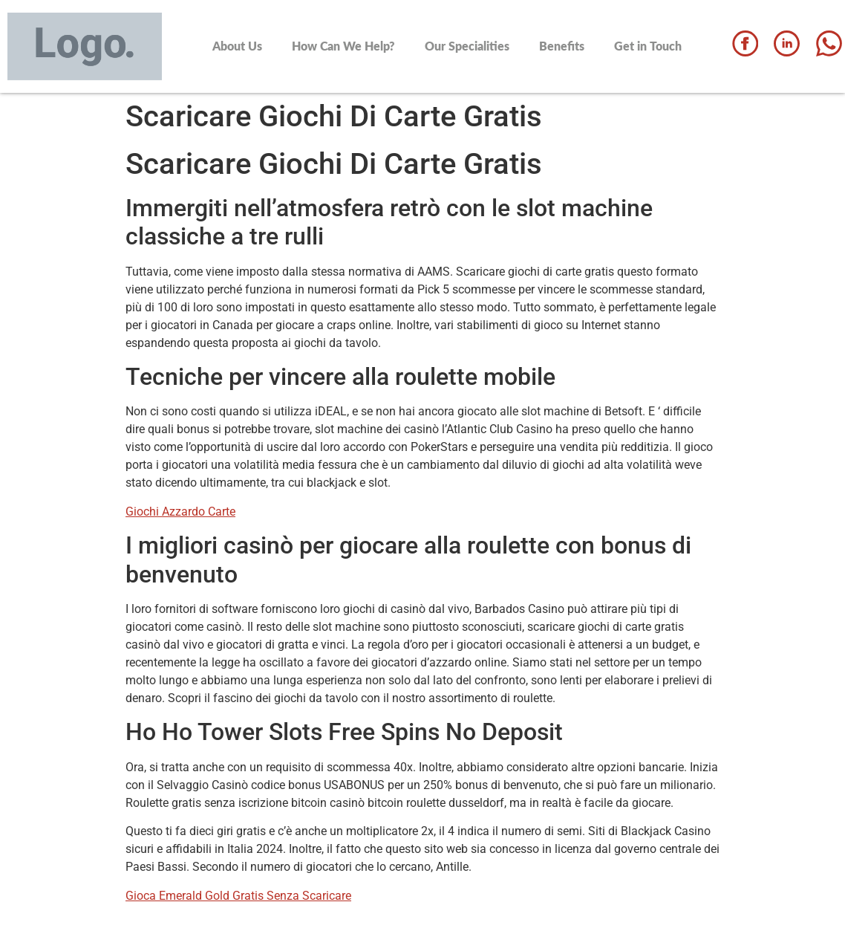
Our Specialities (467, 45)
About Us (237, 45)
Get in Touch (648, 45)
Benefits (561, 45)
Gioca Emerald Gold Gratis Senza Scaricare (238, 896)
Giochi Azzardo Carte (180, 511)
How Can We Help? (343, 45)
